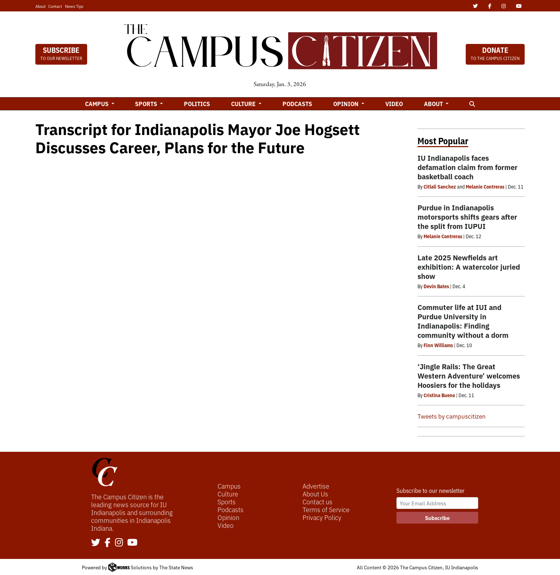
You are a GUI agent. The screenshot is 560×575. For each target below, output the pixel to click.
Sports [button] (147, 104)
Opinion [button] (346, 104)
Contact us (317, 501)
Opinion (228, 517)
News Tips (74, 6)
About (40, 6)
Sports (227, 501)
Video (394, 104)
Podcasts (297, 104)
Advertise (315, 485)
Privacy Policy (321, 517)
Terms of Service (326, 509)
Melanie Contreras (485, 186)
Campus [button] (97, 104)
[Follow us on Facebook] (107, 543)
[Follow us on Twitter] (95, 543)
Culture (228, 493)
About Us (315, 493)
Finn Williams (438, 345)
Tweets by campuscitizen (452, 415)
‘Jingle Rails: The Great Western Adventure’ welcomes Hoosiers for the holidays (469, 375)
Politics (197, 104)
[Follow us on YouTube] (132, 543)
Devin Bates (436, 286)
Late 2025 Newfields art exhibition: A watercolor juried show (469, 266)
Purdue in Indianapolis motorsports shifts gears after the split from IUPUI (467, 216)
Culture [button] (244, 104)
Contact (55, 6)
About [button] (434, 104)
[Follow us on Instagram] (119, 543)
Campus (229, 485)
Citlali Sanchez (440, 186)
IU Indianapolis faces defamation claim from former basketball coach (468, 166)
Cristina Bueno (439, 395)
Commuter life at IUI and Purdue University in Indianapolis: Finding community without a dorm (463, 321)
